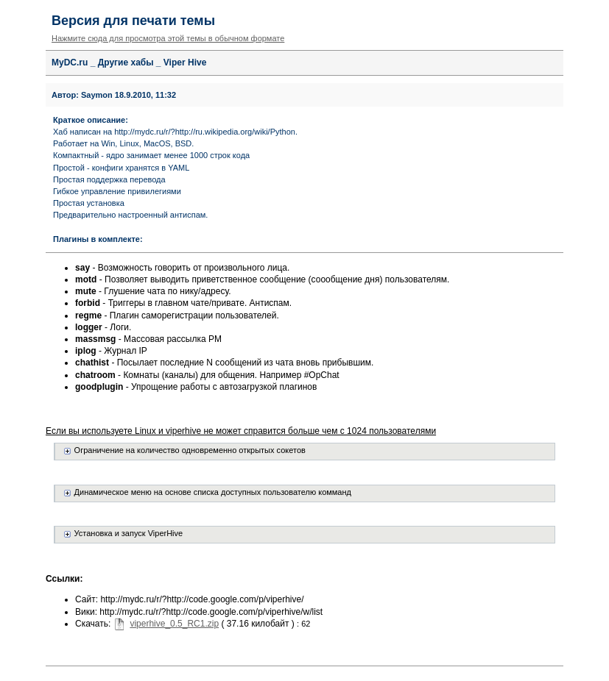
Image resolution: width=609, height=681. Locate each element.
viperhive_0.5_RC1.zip (174, 623)
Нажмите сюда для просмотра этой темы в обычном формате (168, 38)
